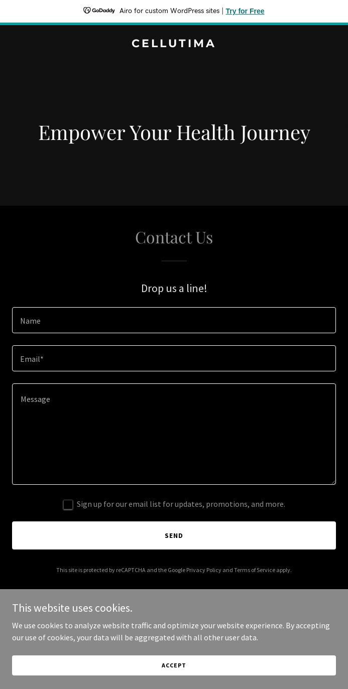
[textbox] (174, 320)
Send (174, 535)
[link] (174, 44)
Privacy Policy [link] (203, 570)
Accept (174, 665)
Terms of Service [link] (254, 570)
